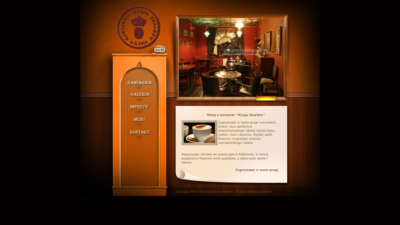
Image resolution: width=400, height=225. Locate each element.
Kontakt (241, 191)
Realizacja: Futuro (260, 191)
